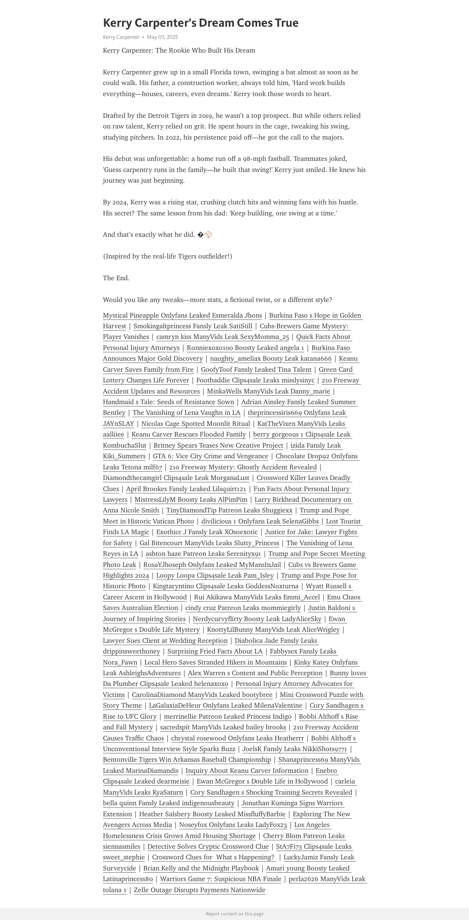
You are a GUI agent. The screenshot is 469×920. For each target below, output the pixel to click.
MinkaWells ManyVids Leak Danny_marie (268, 391)
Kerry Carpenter (121, 37)
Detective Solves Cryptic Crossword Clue (208, 846)
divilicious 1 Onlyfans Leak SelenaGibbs (260, 521)
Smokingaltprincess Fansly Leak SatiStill (192, 326)
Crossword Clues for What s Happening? (214, 857)
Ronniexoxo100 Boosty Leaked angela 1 (245, 348)
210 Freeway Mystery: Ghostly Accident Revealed (243, 467)
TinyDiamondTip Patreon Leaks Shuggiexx (229, 510)
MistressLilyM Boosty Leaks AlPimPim (191, 499)
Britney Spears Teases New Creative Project (218, 445)
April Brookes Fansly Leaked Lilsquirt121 (186, 489)
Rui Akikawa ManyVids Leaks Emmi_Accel (257, 597)
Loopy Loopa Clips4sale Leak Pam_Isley (215, 575)
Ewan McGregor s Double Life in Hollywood (262, 781)
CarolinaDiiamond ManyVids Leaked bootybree (202, 694)
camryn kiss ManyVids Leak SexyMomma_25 (222, 336)
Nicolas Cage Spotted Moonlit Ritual (195, 423)
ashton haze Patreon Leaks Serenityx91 (203, 553)
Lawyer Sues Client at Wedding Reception (165, 640)
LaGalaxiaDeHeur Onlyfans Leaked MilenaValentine (225, 705)
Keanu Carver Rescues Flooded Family (189, 434)
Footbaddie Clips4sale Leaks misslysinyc (255, 380)
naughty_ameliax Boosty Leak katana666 (271, 358)
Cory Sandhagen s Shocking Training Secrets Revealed (271, 792)
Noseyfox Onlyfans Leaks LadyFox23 (233, 824)
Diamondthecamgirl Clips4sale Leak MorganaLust (176, 478)
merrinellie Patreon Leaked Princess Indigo (228, 716)
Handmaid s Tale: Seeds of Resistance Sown (168, 402)
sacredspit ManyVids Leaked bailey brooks (223, 727)
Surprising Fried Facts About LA (215, 651)
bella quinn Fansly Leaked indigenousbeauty (168, 803)
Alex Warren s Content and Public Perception (255, 673)
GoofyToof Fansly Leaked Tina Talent (256, 369)
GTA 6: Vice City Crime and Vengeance (210, 456)
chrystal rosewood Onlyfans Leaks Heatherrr (237, 738)
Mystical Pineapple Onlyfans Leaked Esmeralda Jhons (182, 315)
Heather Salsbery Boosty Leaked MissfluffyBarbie (212, 814)
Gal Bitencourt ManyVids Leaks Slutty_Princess (209, 543)
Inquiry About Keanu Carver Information (247, 770)
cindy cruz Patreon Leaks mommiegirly (243, 608)
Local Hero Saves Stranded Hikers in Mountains (216, 662)
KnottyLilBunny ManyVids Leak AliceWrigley (273, 629)
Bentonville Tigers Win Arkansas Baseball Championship (187, 759)
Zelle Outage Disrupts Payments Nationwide (199, 890)
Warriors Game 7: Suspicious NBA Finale (220, 879)
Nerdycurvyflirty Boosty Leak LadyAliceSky (257, 619)
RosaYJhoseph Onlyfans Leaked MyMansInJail (212, 564)
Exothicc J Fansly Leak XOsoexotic (207, 532)
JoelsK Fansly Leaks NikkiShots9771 (295, 749)
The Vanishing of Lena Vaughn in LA (187, 412)
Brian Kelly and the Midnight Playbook (201, 868)
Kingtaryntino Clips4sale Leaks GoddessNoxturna (226, 586)
